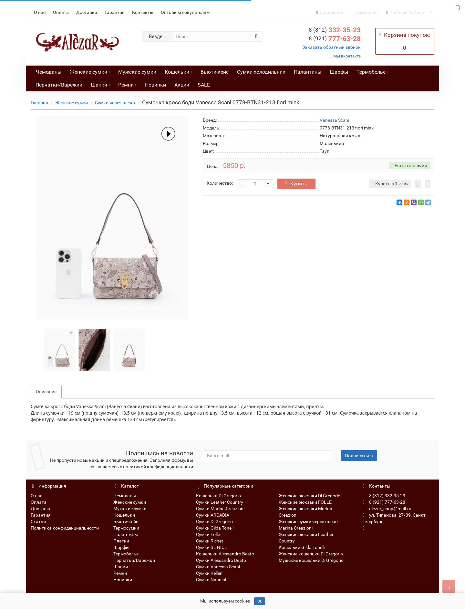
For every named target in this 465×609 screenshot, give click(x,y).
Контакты (142, 12)
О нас (40, 12)
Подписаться (359, 455)
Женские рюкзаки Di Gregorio (309, 495)
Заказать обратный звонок (331, 47)
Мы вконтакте (346, 56)
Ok (259, 601)
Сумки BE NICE (211, 547)
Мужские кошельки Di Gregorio (311, 560)
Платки (121, 540)
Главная (39, 102)
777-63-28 (335, 39)
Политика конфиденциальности (65, 528)
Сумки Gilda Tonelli (215, 528)
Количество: (220, 183)
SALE (204, 85)
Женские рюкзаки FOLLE (305, 502)
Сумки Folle (208, 534)
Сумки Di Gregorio (214, 521)
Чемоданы (48, 72)
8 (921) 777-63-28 (383, 502)
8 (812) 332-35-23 (383, 495)
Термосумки (126, 528)
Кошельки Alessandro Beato (225, 553)
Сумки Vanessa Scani (218, 566)
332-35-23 (335, 30)
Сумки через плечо (115, 102)
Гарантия (115, 12)
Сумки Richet (209, 540)
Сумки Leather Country (219, 502)
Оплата (61, 12)
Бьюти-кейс (215, 72)
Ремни (127, 83)
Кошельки (178, 70)
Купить (296, 184)
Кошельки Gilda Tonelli (302, 547)
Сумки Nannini (211, 579)
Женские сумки (90, 70)
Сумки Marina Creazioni (220, 508)
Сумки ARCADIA (212, 515)
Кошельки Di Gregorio (218, 495)
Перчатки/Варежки (59, 85)
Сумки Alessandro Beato (221, 560)
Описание (46, 391)
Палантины (307, 72)
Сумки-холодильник (261, 72)
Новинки (155, 85)
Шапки (100, 83)
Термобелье (372, 70)
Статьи (38, 521)
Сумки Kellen (209, 573)
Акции (181, 85)
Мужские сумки (137, 72)
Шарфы (339, 72)
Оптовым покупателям (185, 12)
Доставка (86, 12)
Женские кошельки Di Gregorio (311, 553)
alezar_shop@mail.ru (386, 508)
